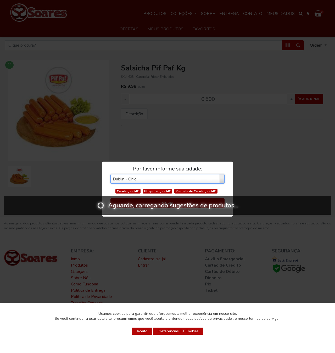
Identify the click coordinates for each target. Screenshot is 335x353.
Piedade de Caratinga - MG (196, 191)
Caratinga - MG (128, 191)
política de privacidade (213, 318)
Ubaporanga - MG (157, 191)
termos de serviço (264, 318)
